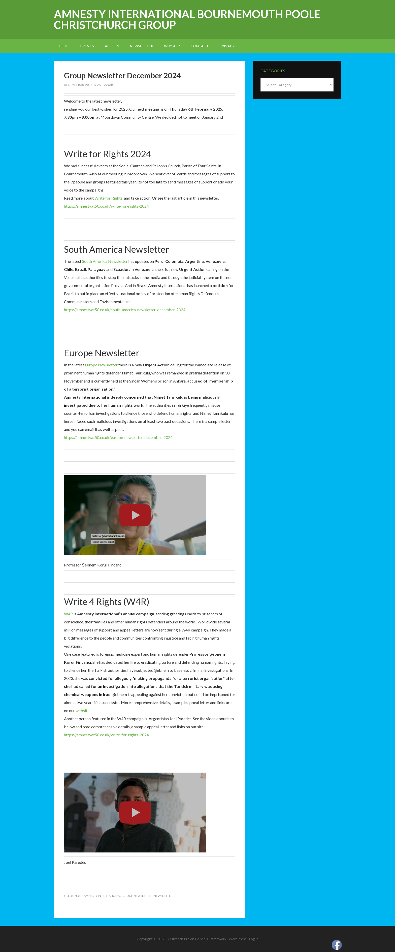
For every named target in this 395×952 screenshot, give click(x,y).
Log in (253, 939)
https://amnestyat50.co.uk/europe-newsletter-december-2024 (118, 437)
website (82, 710)
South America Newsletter (105, 261)
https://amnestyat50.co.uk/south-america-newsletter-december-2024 (124, 309)
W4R (68, 613)
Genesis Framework (210, 939)
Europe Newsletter (101, 364)
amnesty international (102, 896)
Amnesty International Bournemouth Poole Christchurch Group (187, 19)
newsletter (163, 896)
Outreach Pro (178, 939)
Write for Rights (108, 198)
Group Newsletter (137, 896)
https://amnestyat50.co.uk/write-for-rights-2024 (106, 206)
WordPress (238, 939)
